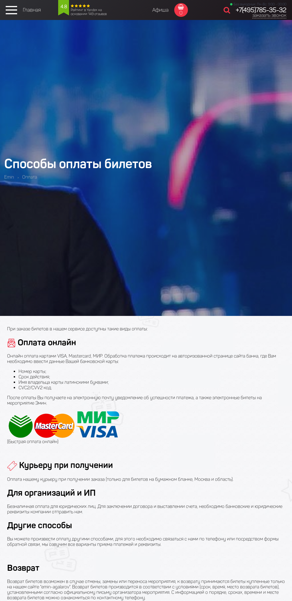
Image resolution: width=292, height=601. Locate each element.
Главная (32, 10)
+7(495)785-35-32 (261, 10)
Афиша (160, 10)
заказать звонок (269, 15)
